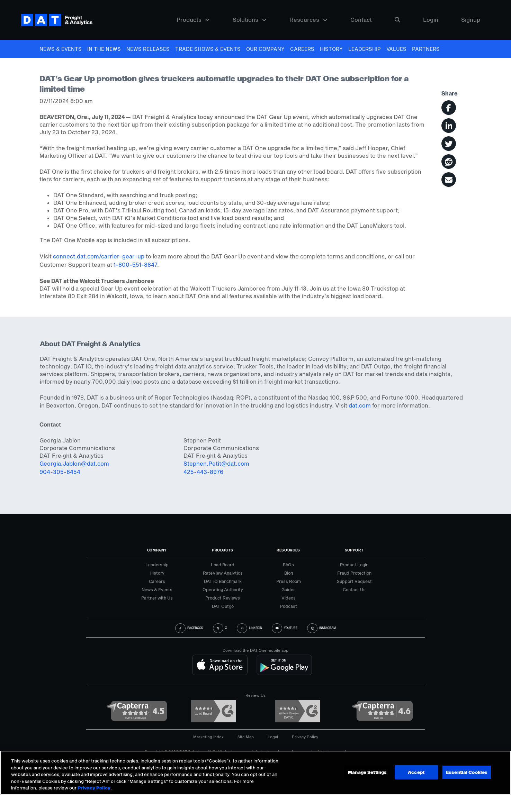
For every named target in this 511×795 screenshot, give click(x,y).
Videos (288, 597)
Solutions (250, 20)
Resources (308, 20)
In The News (104, 49)
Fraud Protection (354, 572)
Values (396, 49)
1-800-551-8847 (135, 264)
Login (430, 20)
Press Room (288, 581)
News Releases (148, 49)
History (331, 49)
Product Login (354, 564)
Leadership (364, 49)
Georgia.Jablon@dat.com (74, 463)
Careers (302, 49)
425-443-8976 (203, 471)
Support (354, 550)
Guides (288, 589)
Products (193, 20)
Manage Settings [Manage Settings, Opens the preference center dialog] (367, 772)
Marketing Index (208, 736)
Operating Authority (223, 589)
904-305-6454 (59, 471)
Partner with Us (157, 597)
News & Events (60, 49)
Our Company (265, 49)
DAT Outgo (223, 606)
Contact (361, 20)
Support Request (354, 581)
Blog (288, 572)
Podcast (288, 606)
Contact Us (354, 589)
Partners (426, 49)
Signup (470, 20)
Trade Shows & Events (208, 49)
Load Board (222, 564)
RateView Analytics (223, 572)
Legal (273, 736)
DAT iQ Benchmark (223, 581)
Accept (415, 772)
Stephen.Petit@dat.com (216, 463)
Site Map (245, 736)
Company (157, 550)
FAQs (288, 564)
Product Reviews (222, 597)
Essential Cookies (466, 772)
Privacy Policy (305, 736)
